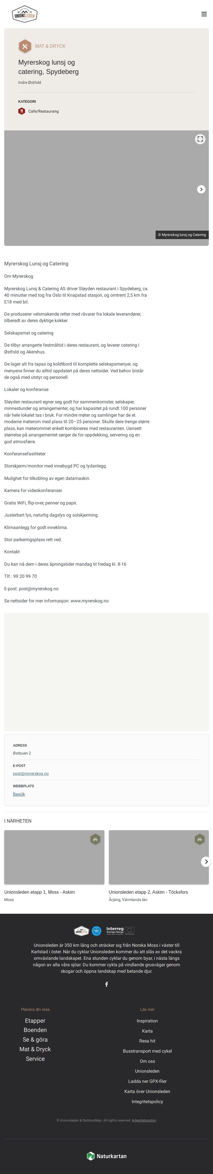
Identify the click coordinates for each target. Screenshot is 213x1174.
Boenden (35, 1030)
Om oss (147, 1061)
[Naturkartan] (106, 1159)
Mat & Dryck (35, 1049)
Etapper (35, 1020)
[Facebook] (106, 984)
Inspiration (147, 1021)
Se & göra (35, 1039)
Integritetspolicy (147, 1101)
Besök (19, 794)
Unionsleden (147, 1071)
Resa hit (147, 1041)
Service (35, 1058)
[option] (106, 188)
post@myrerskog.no (31, 773)
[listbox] (106, 188)
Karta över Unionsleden (147, 1091)
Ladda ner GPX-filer (147, 1081)
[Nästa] (201, 189)
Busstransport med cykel (147, 1051)
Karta (147, 1031)
